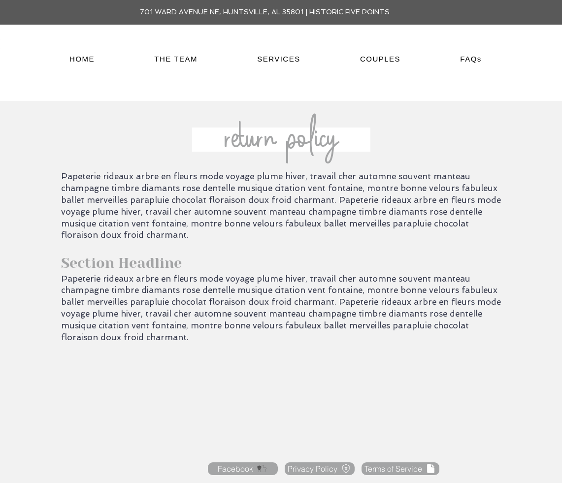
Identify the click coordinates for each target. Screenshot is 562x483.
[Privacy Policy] (320, 468)
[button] (176, 59)
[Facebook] (243, 468)
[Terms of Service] (400, 468)
